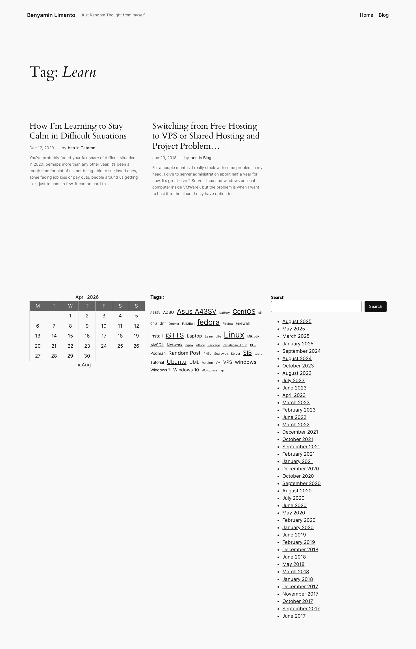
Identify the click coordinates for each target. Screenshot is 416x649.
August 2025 (296, 321)
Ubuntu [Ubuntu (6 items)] (177, 361)
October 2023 (298, 366)
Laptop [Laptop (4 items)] (194, 336)
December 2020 (300, 468)
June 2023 (294, 388)
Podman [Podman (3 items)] (158, 353)
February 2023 (299, 410)
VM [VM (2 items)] (218, 363)
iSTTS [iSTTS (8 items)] (175, 335)
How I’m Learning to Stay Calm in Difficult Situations (78, 131)
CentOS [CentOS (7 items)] (244, 311)
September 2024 (301, 351)
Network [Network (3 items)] (175, 345)
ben (71, 147)
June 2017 (294, 616)
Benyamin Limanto (51, 15)
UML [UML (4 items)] (194, 362)
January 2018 (297, 579)
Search (375, 306)
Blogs (208, 157)
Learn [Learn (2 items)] (209, 336)
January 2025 (297, 344)
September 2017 (301, 608)
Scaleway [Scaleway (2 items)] (221, 354)
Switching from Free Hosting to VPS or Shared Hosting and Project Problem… (206, 136)
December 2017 (300, 586)
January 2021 (297, 461)
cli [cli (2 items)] (260, 313)
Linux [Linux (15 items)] (234, 334)
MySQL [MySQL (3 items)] (157, 345)
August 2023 (297, 373)
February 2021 (298, 454)
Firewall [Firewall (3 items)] (243, 323)
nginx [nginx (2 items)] (189, 345)
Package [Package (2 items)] (213, 345)
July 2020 (293, 498)
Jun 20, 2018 (164, 157)
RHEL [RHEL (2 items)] (207, 354)
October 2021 (297, 439)
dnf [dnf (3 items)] (163, 323)
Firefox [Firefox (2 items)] (228, 324)
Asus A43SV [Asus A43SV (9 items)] (196, 311)
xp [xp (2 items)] (222, 370)
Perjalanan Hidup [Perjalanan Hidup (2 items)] (235, 345)
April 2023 (294, 395)
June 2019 (294, 535)
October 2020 (298, 476)
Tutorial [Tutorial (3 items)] (157, 362)
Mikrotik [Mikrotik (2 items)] (253, 336)
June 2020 (294, 505)
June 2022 (294, 417)
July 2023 (293, 380)
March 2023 (296, 402)
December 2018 (300, 549)
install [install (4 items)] (156, 336)
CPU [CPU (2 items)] (153, 324)
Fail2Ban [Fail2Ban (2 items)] (188, 324)
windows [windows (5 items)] (245, 362)
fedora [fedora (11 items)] (208, 322)
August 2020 (297, 491)
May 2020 (293, 513)
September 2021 (301, 446)
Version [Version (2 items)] (207, 363)
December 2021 (300, 432)
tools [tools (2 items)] (258, 354)
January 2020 (298, 527)
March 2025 (295, 336)
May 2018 (293, 564)
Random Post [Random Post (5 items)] (184, 353)
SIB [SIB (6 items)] (247, 352)
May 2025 (293, 329)
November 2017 (300, 594)
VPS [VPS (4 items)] (227, 362)
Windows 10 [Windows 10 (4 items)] (186, 370)
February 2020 (299, 520)
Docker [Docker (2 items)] (174, 324)
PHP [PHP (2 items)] (253, 345)
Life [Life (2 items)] (218, 336)
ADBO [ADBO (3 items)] (168, 312)
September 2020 (301, 483)
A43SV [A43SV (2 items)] (155, 313)
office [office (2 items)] (200, 345)
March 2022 (295, 424)
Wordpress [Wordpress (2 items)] (210, 370)
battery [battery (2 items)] (224, 313)
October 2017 (297, 601)
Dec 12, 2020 (41, 147)
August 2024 (297, 358)
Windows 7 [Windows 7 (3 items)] (160, 370)
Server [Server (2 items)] (235, 354)
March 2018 (295, 571)
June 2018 (294, 557)
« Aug (84, 364)
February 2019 (298, 542)
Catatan (88, 147)
